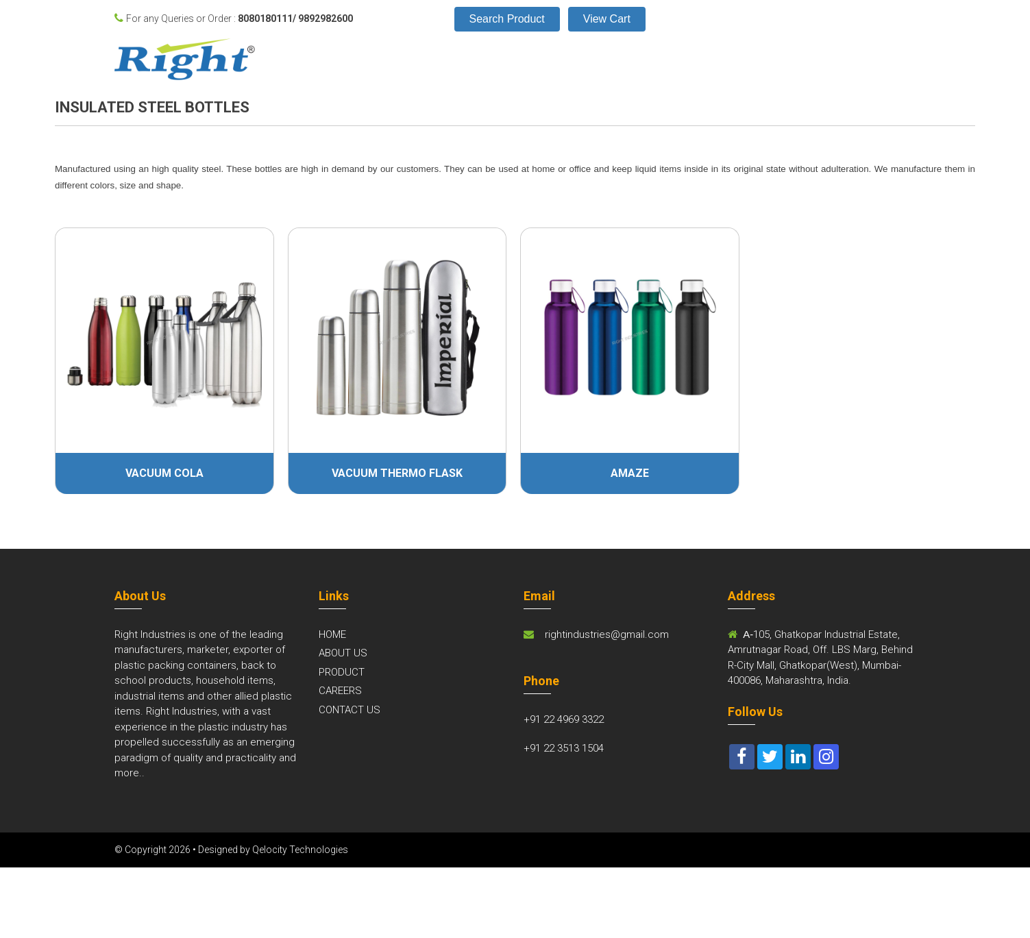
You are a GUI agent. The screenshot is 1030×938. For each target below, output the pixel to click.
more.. (129, 773)
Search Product (507, 19)
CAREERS (340, 690)
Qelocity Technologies (300, 849)
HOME (332, 634)
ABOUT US (343, 653)
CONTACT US (349, 710)
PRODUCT (342, 672)
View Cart (606, 19)
